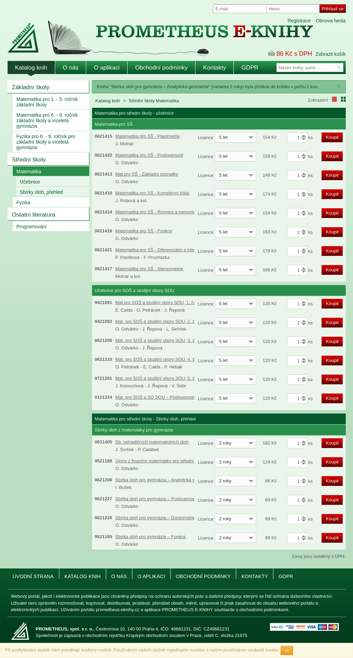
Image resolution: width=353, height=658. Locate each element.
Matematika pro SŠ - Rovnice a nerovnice (156, 212)
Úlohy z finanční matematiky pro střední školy (160, 460)
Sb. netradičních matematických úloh (152, 442)
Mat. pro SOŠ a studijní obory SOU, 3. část (158, 340)
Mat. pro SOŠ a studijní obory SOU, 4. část (158, 359)
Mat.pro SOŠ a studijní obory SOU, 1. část (157, 302)
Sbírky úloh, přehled (41, 192)
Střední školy (29, 159)
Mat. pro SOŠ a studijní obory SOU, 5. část (158, 378)
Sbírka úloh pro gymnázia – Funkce (150, 536)
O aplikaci (107, 67)
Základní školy (31, 87)
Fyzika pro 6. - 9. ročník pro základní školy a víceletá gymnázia (46, 142)
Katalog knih (31, 67)
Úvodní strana (33, 576)
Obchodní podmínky (161, 67)
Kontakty (214, 67)
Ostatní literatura (34, 214)
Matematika (29, 171)
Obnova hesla (330, 20)
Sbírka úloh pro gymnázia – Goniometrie (155, 517)
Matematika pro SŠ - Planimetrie (147, 136)
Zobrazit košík (330, 54)
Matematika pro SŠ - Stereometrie (149, 268)
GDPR (249, 67)
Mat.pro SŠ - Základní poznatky (146, 174)
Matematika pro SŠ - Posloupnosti (149, 155)
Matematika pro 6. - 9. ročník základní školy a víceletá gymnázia (47, 120)
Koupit (332, 137)
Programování (32, 226)
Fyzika (23, 202)
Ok (286, 650)
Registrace (299, 20)
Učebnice (30, 182)
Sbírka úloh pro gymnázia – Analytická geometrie (164, 479)
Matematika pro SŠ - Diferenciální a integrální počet (166, 249)
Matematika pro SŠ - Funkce (143, 230)
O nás (70, 67)
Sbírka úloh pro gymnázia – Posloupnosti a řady (163, 498)
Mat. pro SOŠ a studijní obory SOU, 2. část (158, 321)
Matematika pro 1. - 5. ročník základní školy (47, 101)
